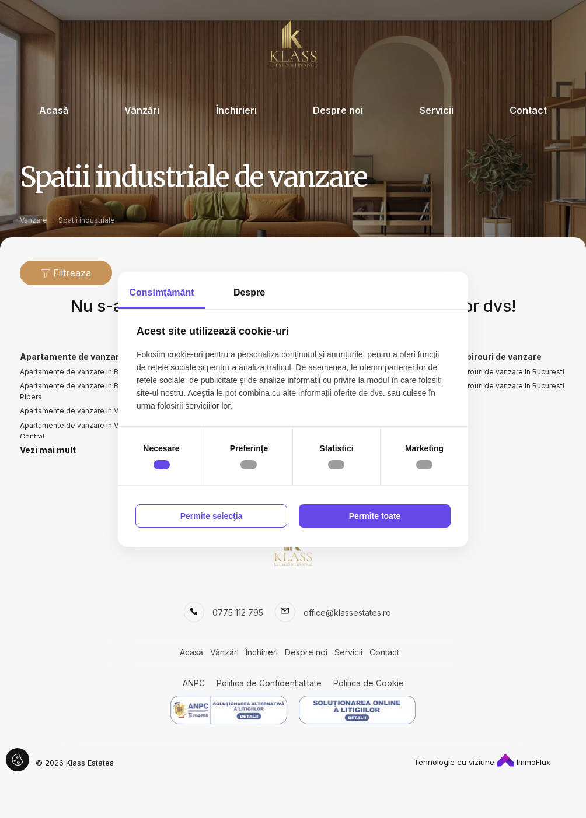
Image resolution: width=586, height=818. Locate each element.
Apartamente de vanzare (72, 356)
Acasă (53, 110)
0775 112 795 (237, 612)
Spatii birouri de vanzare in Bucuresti (502, 371)
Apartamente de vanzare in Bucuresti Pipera (83, 391)
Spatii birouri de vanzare (491, 356)
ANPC (194, 683)
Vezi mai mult (48, 450)
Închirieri (236, 110)
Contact (528, 110)
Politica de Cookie (368, 683)
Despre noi (338, 110)
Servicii (437, 110)
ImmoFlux (523, 762)
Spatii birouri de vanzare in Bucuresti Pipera (502, 391)
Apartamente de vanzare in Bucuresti (83, 371)
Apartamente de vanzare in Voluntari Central (81, 431)
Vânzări (141, 110)
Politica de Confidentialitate (269, 683)
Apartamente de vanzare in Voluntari (81, 410)
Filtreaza (66, 273)
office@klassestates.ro (347, 612)
